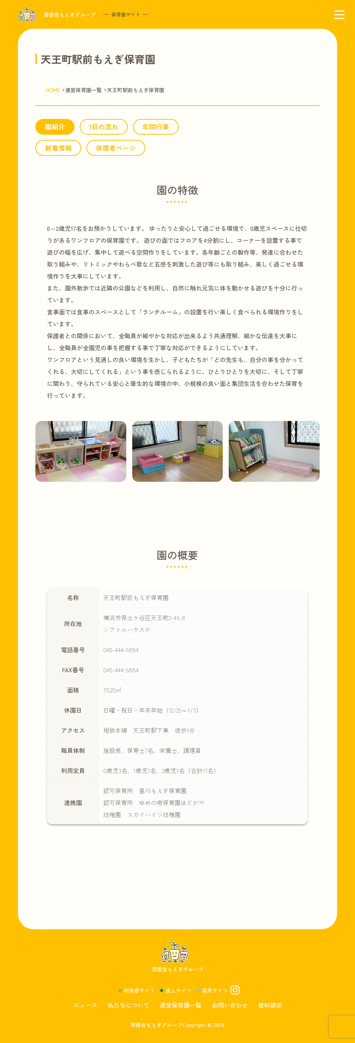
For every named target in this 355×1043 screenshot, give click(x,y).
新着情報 (58, 148)
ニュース (85, 1004)
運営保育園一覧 (181, 1004)
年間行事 (155, 126)
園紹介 (55, 126)
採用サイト (215, 990)
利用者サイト (139, 990)
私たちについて (128, 1004)
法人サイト (178, 990)
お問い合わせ (230, 1004)
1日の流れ (103, 126)
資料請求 (270, 1004)
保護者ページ (116, 148)
